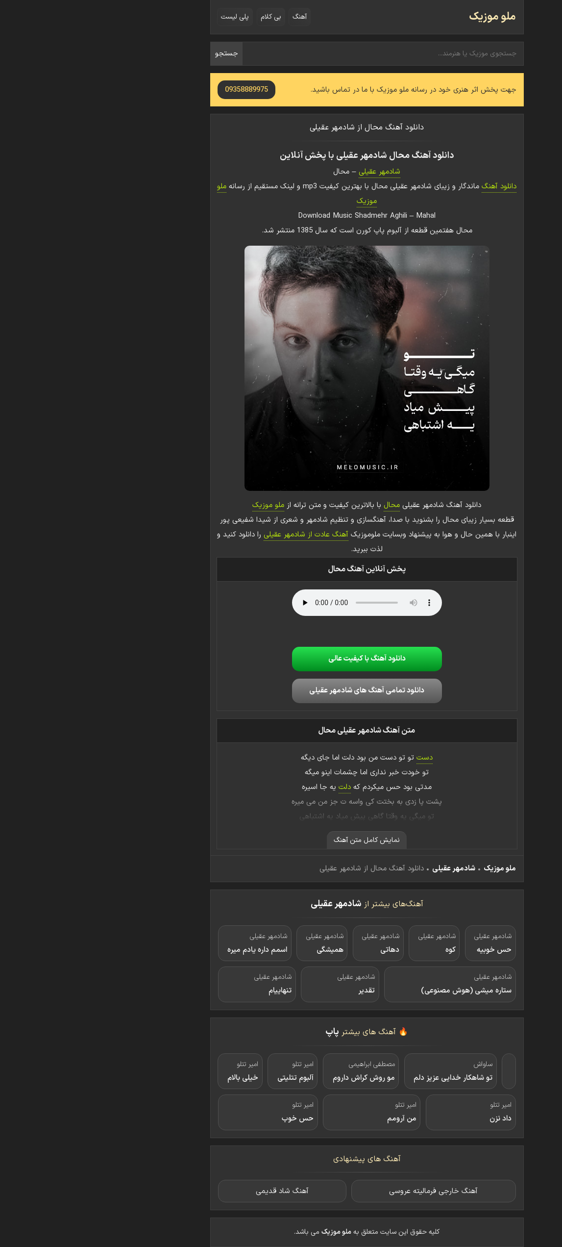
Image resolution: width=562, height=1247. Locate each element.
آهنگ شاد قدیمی (196, 1191)
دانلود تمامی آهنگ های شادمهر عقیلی (281, 690)
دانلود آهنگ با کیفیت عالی (281, 658)
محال (306, 505)
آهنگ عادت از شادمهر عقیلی (220, 534)
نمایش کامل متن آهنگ (281, 840)
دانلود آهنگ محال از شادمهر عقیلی (281, 127)
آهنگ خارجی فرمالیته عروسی (347, 1191)
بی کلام (185, 17)
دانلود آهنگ (413, 186)
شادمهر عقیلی (294, 172)
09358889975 (160, 90)
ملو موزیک (406, 17)
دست (339, 757)
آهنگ (214, 17)
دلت (259, 787)
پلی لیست (149, 17)
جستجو (140, 53)
